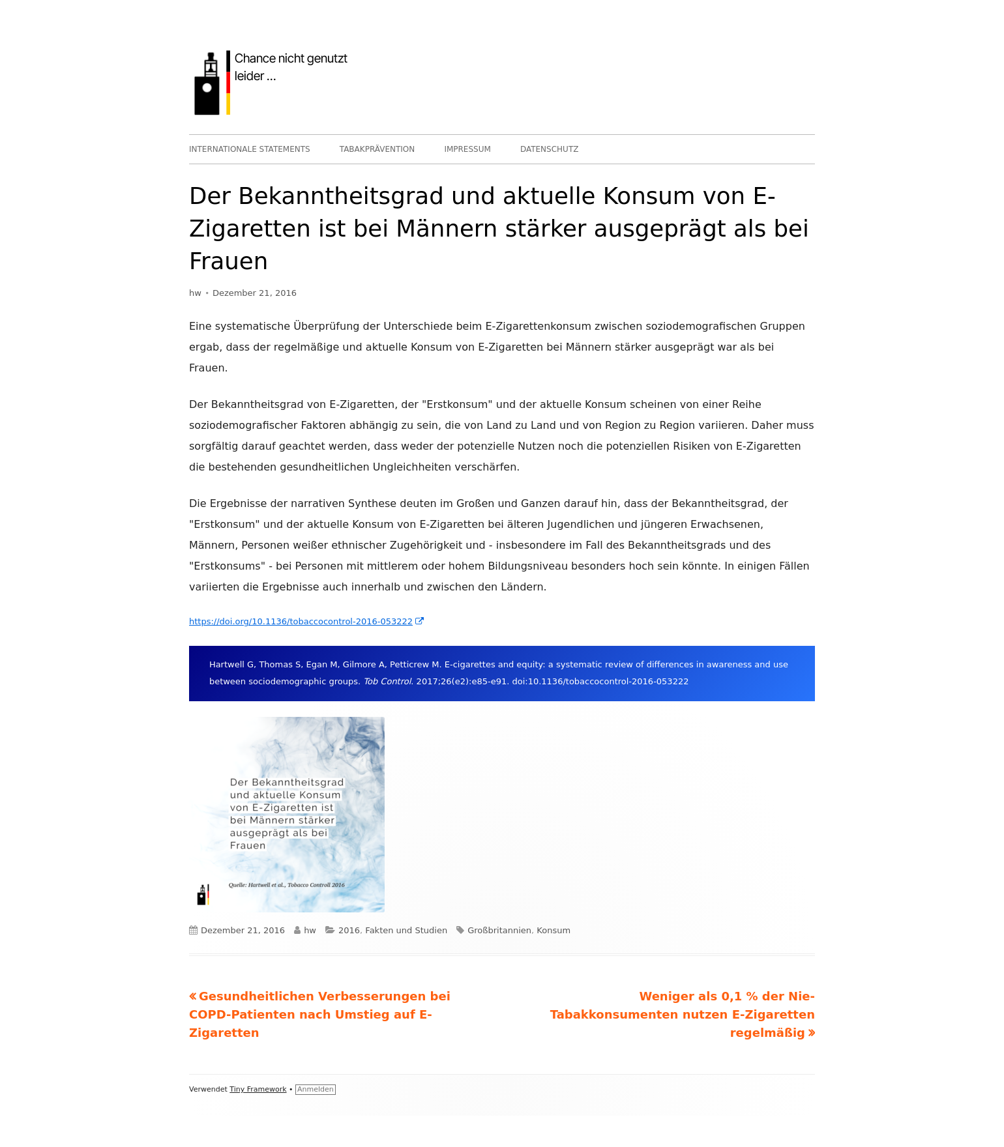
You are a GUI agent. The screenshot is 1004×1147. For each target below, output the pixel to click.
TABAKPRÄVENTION (377, 149)
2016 (349, 930)
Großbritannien (499, 930)
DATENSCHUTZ (549, 149)
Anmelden (315, 1089)
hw (195, 293)
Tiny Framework (257, 1089)
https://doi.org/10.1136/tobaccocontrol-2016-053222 (307, 621)
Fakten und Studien (406, 930)
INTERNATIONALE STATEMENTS (249, 149)
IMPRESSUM (467, 149)
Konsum (553, 930)
